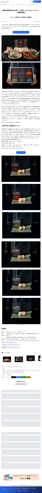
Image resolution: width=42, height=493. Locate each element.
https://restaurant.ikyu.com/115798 (13, 344)
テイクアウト (32, 370)
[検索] (31, 1)
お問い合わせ (25, 490)
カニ (24, 370)
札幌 (16, 372)
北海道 (8, 372)
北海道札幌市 (9, 374)
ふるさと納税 (37, 370)
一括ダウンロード (37, 352)
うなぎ (13, 370)
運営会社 (4, 488)
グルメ (36, 4)
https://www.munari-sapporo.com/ (13, 347)
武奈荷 (19, 372)
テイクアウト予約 (21, 152)
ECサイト (4, 370)
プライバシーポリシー (6, 490)
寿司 (10, 372)
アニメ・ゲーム (18, 4)
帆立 (13, 372)
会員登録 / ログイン (36, 1)
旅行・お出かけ (31, 4)
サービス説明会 (17, 488)
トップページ (4, 485)
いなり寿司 (8, 370)
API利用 (19, 490)
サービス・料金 (10, 488)
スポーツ (12, 4)
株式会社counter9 (37, 21)
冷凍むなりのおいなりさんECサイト (21, 32)
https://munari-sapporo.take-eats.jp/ (16, 148)
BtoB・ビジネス (24, 4)
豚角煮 (23, 372)
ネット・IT (10, 366)
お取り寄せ (20, 370)
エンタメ (8, 4)
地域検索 (4, 4)
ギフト (28, 370)
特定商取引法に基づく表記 (26, 488)
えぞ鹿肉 (16, 370)
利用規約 (34, 488)
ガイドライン (14, 490)
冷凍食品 (4, 372)
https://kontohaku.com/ (14, 346)
